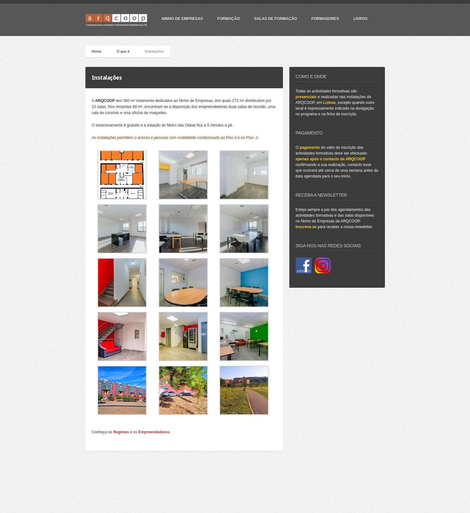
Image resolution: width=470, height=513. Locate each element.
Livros (360, 19)
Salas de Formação (275, 19)
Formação (228, 19)
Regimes (121, 432)
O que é (123, 51)
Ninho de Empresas (182, 19)
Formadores (325, 19)
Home (97, 51)
